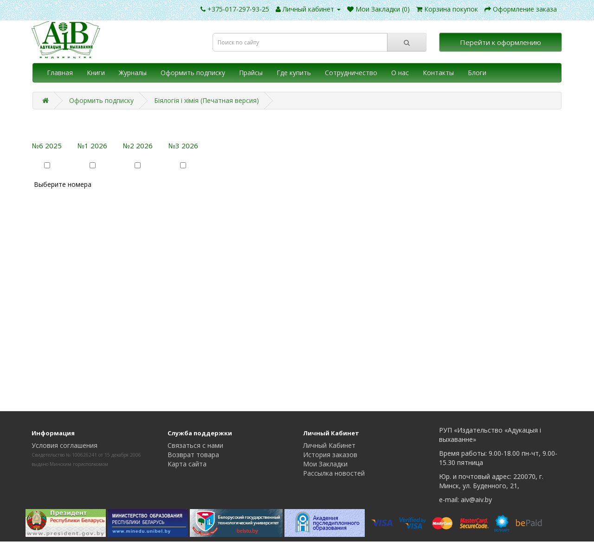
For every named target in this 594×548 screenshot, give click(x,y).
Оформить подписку (193, 72)
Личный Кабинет (329, 445)
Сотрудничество (351, 72)
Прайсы (251, 72)
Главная (60, 72)
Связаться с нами (195, 445)
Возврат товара (193, 454)
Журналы (133, 72)
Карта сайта (187, 463)
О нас (400, 72)
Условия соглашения (64, 445)
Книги (96, 72)
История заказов (330, 454)
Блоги (477, 72)
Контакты (438, 72)
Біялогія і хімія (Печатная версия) (206, 100)
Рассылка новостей (334, 473)
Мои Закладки (325, 463)
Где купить (294, 72)
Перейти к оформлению (500, 42)
